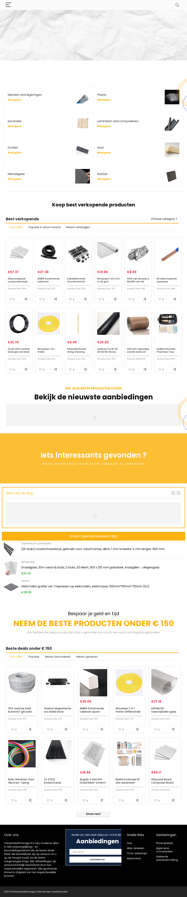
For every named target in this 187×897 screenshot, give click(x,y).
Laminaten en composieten (36, 543)
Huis (129, 843)
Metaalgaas (28, 561)
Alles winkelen (135, 848)
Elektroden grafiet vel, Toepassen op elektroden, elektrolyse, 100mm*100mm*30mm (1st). (85, 586)
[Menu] (8, 5)
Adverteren (134, 858)
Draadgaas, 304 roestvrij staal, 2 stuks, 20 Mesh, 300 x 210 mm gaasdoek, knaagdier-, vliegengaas (90, 567)
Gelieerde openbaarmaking (167, 858)
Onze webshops (137, 853)
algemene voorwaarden (164, 849)
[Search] (177, 5)
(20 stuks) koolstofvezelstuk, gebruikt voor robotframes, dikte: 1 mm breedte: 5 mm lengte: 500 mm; (93, 549)
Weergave (15, 100)
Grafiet (25, 580)
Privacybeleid (164, 843)
